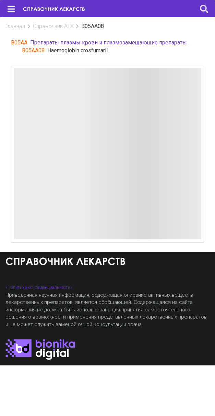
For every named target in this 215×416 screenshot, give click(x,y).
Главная (15, 26)
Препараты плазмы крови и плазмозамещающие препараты (108, 42)
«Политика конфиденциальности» (38, 287)
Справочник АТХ (53, 26)
